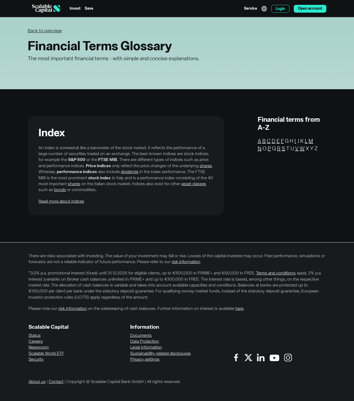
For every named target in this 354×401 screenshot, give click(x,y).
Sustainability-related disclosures (160, 354)
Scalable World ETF (46, 354)
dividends (130, 172)
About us (37, 382)
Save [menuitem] (89, 8)
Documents (141, 336)
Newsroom (39, 347)
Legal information (146, 347)
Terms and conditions (276, 273)
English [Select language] (264, 8)
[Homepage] (46, 8)
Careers (36, 341)
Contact (56, 382)
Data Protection (144, 341)
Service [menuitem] (250, 8)
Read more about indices (61, 201)
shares (206, 166)
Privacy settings (145, 359)
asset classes (193, 184)
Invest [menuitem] (75, 8)
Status (35, 336)
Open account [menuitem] (310, 8)
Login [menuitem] (280, 9)
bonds (60, 190)
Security (36, 359)
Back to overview (45, 31)
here (239, 309)
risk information (186, 262)
